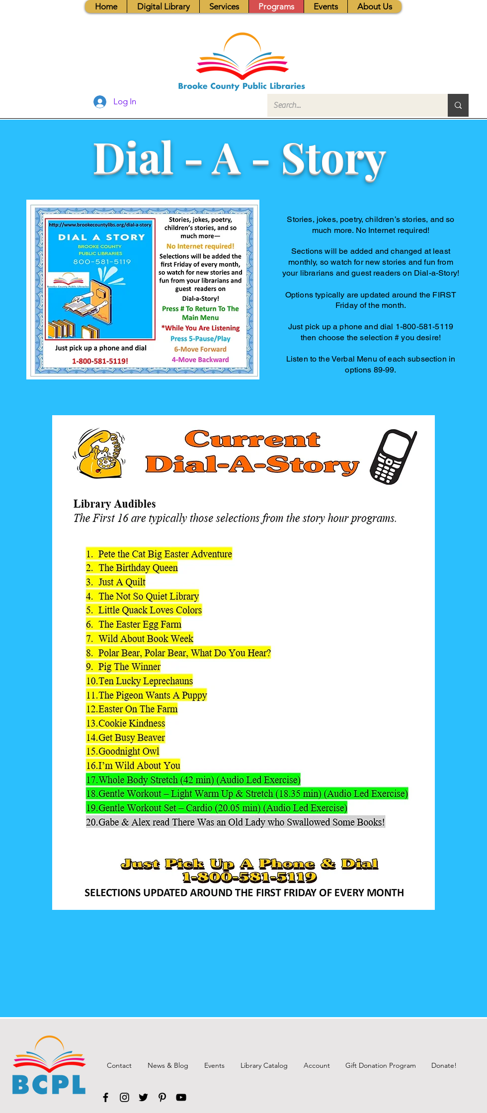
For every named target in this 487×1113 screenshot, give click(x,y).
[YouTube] (181, 1097)
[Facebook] (105, 1097)
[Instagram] (124, 1097)
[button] (223, 6)
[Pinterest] (162, 1097)
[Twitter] (143, 1097)
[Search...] (350, 105)
